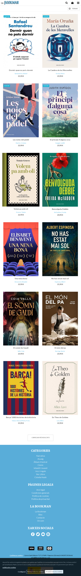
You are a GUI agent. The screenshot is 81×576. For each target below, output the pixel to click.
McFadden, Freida (60, 212)
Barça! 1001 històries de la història (21, 417)
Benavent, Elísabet (21, 282)
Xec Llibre (40, 474)
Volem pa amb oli (21, 209)
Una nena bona (21, 278)
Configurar (22, 572)
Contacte (40, 517)
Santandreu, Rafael (21, 73)
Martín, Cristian (21, 143)
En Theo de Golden (60, 417)
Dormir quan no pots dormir (21, 70)
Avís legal (40, 490)
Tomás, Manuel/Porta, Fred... (21, 420)
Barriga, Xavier (60, 351)
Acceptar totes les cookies (54, 571)
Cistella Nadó (40, 477)
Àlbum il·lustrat (40, 462)
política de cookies (9, 567)
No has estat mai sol (60, 278)
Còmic (40, 465)
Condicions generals (40, 493)
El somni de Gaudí (20, 348)
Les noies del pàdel (21, 140)
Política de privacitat (40, 499)
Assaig (40, 459)
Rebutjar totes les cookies (35, 571)
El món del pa (60, 348)
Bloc (40, 514)
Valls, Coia (21, 351)
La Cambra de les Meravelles (60, 70)
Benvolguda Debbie (60, 209)
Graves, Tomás (21, 212)
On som (40, 520)
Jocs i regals (40, 471)
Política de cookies (40, 496)
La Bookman (40, 511)
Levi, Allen (60, 420)
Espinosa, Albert (60, 282)
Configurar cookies (16, 555)
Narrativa (40, 456)
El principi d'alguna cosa (60, 140)
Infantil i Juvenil (40, 468)
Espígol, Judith (60, 143)
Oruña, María (60, 73)
